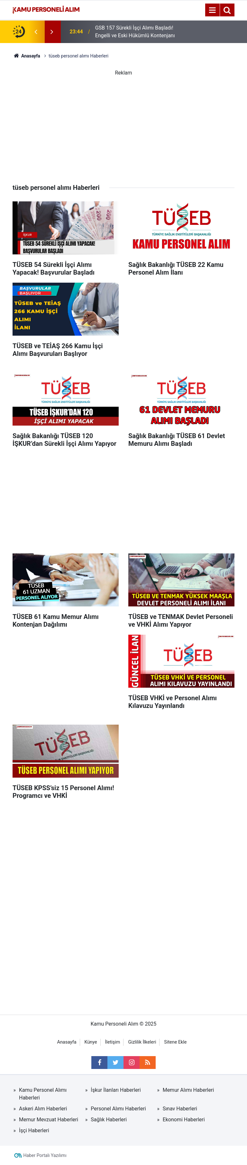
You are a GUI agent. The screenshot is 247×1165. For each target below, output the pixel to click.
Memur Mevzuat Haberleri (48, 1119)
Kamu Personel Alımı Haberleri (43, 1094)
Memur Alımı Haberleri (188, 1090)
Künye (91, 1042)
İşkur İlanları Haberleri (116, 1090)
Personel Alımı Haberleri (118, 1109)
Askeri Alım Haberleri (43, 1109)
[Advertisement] (123, 122)
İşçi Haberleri (34, 1130)
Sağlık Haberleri (109, 1119)
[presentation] (36, 32)
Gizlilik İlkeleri (142, 1042)
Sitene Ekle (175, 1042)
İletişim (112, 1042)
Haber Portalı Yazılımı (45, 1155)
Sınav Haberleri (180, 1109)
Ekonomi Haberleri (184, 1119)
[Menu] (212, 10)
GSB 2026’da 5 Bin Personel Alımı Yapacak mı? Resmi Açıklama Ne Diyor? (133, 26)
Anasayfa (67, 1042)
